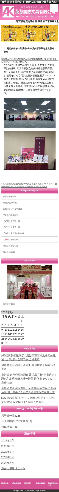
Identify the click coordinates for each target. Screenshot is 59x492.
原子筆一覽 (8, 415)
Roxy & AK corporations (27, 491)
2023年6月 (7, 440)
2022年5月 (7, 457)
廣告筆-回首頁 (9, 252)
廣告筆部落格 (40, 483)
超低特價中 (8, 426)
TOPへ (46, 184)
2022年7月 (7, 451)
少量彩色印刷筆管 (10, 215)
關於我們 (27, 483)
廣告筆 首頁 (16, 483)
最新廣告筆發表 (9, 196)
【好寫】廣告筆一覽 (11, 221)
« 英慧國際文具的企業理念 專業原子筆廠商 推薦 (21, 184)
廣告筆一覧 (4, 483)
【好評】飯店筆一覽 (11, 227)
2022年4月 (7, 462)
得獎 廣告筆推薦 (10, 203)
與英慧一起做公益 (10, 246)
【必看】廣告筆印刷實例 (13, 233)
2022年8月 (7, 446)
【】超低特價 (10, 239)
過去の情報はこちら (13, 468)
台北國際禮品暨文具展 (15, 421)
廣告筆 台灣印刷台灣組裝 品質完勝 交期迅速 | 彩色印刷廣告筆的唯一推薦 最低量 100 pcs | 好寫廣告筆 (29, 378)
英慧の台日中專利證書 (12, 209)
